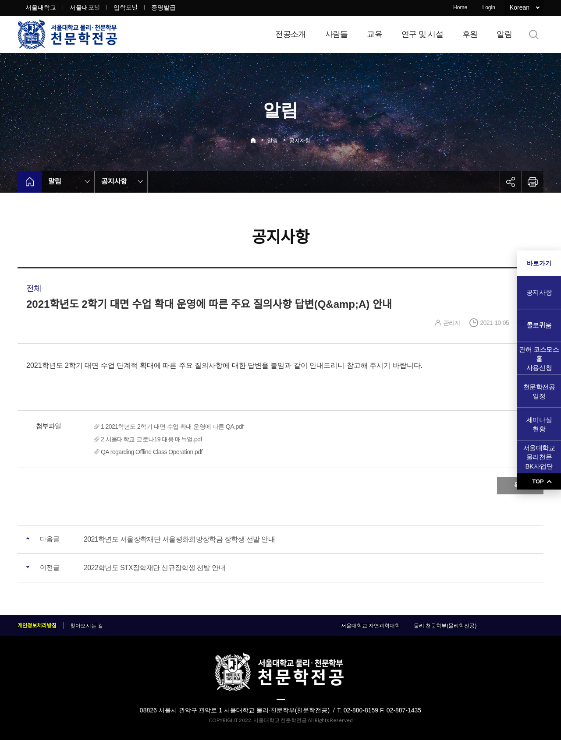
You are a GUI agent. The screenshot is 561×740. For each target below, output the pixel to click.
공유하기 (511, 182)
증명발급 (163, 7)
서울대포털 (85, 7)
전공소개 (290, 34)
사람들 (336, 34)
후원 (470, 34)
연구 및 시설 (422, 34)
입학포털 (126, 7)
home (30, 182)
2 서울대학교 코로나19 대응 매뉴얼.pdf (151, 439)
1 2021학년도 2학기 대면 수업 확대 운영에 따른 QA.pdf (172, 426)
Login (488, 7)
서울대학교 (40, 7)
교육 (374, 34)
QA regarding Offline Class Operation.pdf (151, 451)
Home (460, 7)
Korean (519, 7)
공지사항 (299, 140)
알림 (504, 34)
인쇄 (532, 182)
